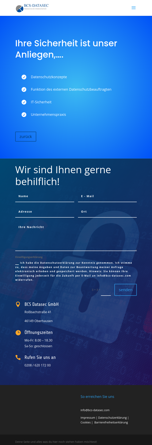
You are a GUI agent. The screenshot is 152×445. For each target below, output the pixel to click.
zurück (26, 136)
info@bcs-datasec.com (95, 410)
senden (125, 289)
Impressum (88, 417)
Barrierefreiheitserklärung (111, 422)
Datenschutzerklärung (112, 417)
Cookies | (87, 422)
